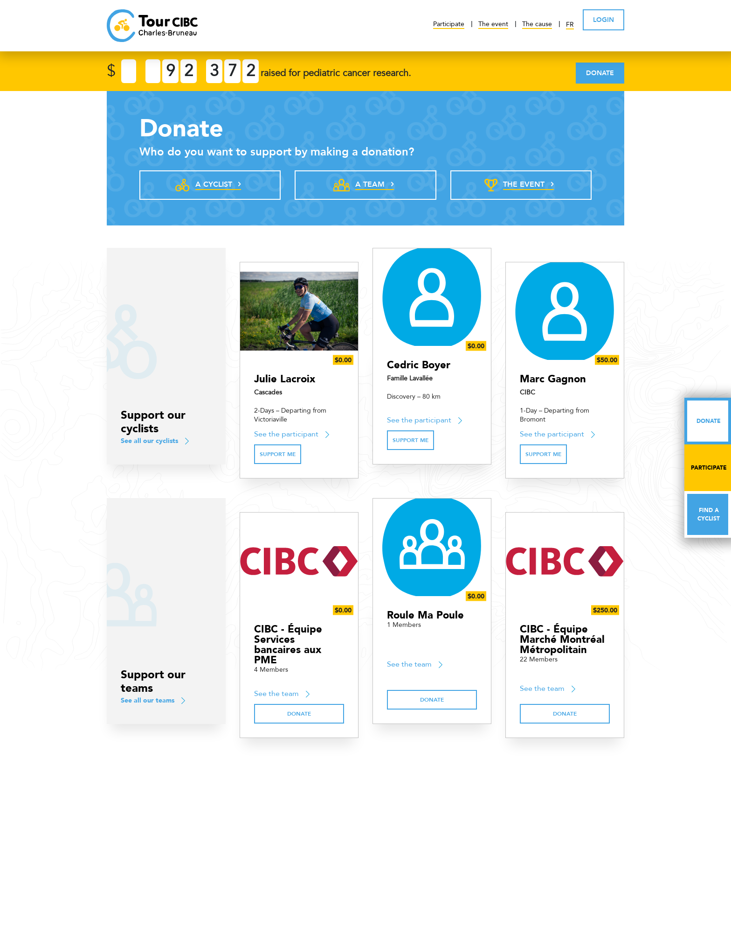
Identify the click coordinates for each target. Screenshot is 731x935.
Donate (600, 73)
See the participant (286, 434)
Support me (278, 454)
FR (570, 24)
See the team (276, 694)
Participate (448, 24)
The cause (537, 24)
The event (493, 24)
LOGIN (603, 19)
